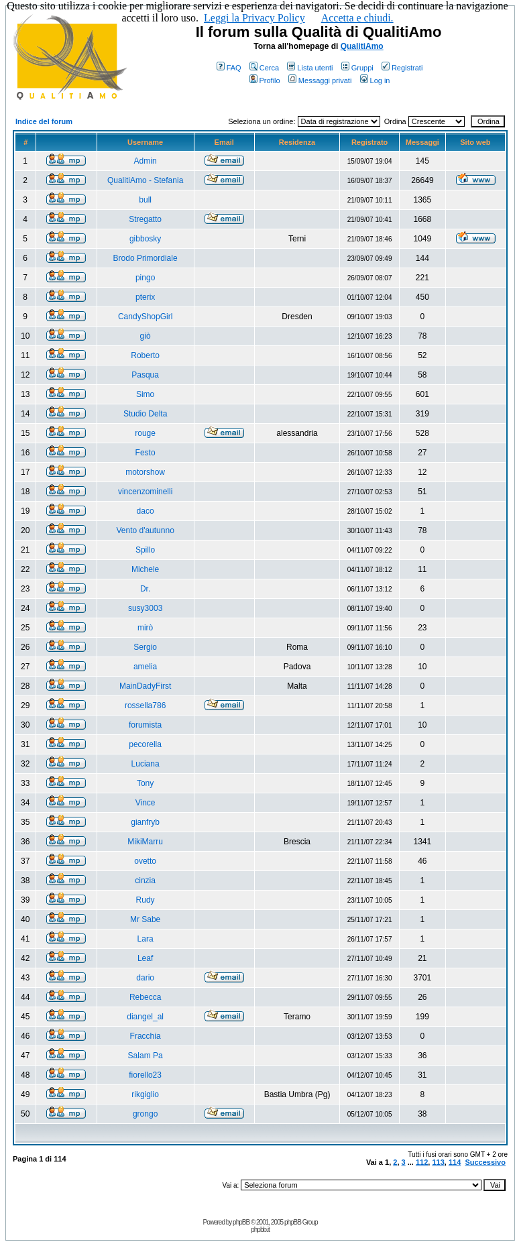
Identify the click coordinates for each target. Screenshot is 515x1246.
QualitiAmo (362, 46)
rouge (145, 433)
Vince (145, 802)
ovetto (145, 861)
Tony (145, 783)
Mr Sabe (145, 919)
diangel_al (145, 1016)
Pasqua (145, 375)
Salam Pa (145, 1055)
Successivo (485, 1162)
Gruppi (357, 68)
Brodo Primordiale (145, 258)
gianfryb (145, 822)
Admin (145, 161)
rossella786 (145, 705)
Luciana (145, 764)
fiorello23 (145, 1075)
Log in (375, 80)
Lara (145, 939)
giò (145, 336)
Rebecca (145, 997)
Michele (145, 569)
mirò (145, 627)
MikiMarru (145, 841)
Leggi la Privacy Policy (254, 17)
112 (422, 1162)
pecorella (145, 744)
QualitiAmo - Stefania (145, 180)
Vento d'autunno (145, 530)
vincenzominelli (145, 491)
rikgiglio (145, 1094)
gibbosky (145, 238)
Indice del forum (43, 121)
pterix (145, 297)
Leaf (145, 958)
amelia (145, 666)
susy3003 (145, 608)
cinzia (145, 880)
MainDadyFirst (145, 686)
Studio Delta (145, 413)
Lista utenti (310, 68)
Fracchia (145, 1036)
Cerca (264, 68)
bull (145, 200)
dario (145, 977)
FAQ (229, 68)
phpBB (241, 1222)
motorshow (145, 472)
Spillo (145, 550)
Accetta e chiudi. (357, 17)
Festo (145, 452)
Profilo (264, 80)
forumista (145, 725)
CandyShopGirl (145, 316)
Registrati (402, 68)
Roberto (145, 355)
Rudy (145, 900)
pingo (145, 277)
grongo (145, 1114)
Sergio (145, 647)
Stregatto (145, 219)
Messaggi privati (319, 80)
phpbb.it (260, 1229)
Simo (145, 394)
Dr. (145, 588)
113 (438, 1162)
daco (145, 511)
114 (455, 1162)
